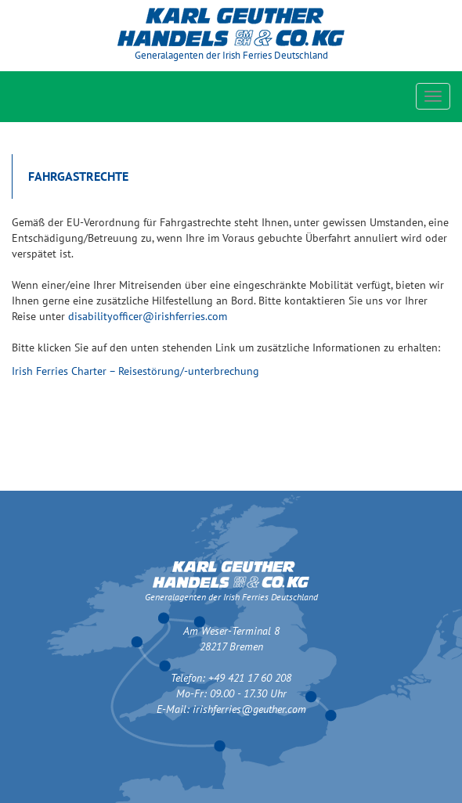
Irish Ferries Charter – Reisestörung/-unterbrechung (135, 371)
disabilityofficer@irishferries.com (147, 316)
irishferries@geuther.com (249, 709)
